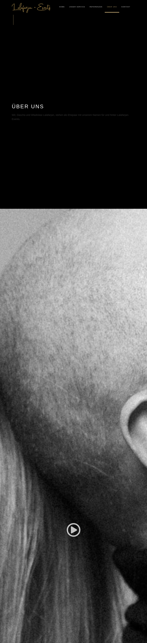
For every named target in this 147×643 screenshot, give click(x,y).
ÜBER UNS (112, 7)
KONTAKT (126, 7)
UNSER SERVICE (77, 7)
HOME (62, 7)
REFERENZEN (96, 7)
